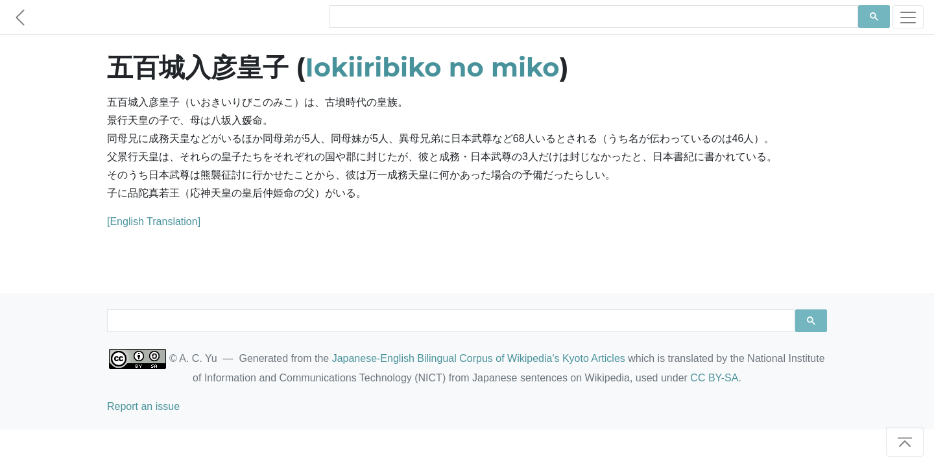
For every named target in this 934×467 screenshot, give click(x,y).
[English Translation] (153, 221)
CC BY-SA (714, 377)
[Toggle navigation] (908, 17)
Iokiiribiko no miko (432, 67)
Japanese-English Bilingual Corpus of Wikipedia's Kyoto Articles (478, 358)
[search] (592, 17)
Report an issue (143, 406)
